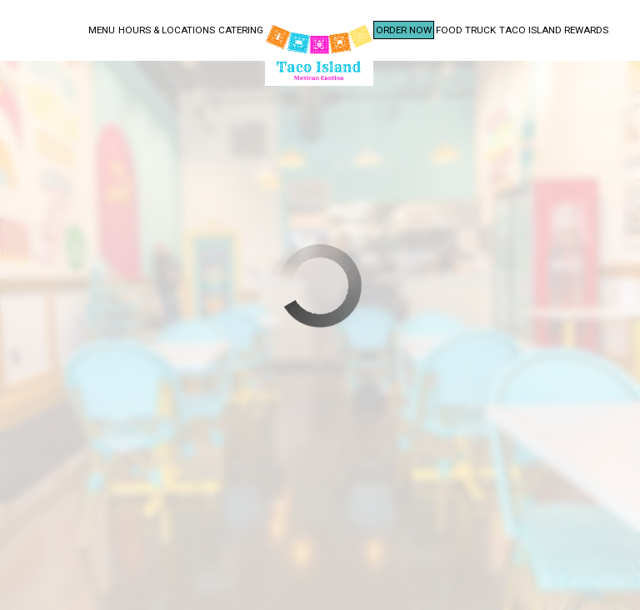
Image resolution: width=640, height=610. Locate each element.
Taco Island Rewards (553, 30)
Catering (240, 30)
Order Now (404, 30)
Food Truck (466, 30)
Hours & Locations (166, 30)
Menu (101, 30)
